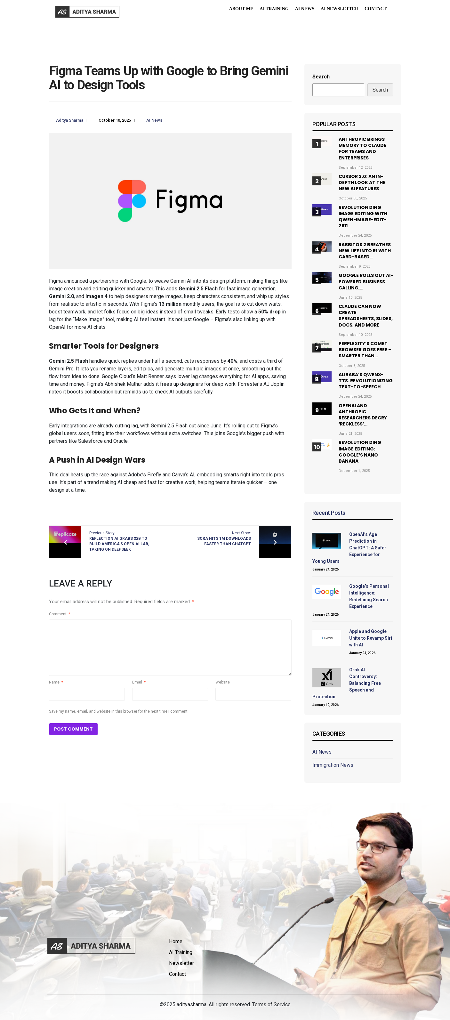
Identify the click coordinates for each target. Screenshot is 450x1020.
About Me (241, 8)
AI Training (274, 8)
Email (139, 682)
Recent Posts (328, 512)
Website (222, 682)
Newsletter (181, 963)
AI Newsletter (339, 8)
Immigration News (332, 765)
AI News (304, 8)
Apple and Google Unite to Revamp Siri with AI (370, 638)
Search (321, 77)
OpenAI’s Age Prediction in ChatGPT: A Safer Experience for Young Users (349, 548)
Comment (59, 614)
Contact (376, 8)
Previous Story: (119, 541)
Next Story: (224, 538)
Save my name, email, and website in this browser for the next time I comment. (119, 711)
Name (56, 682)
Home (175, 941)
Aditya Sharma (69, 120)
